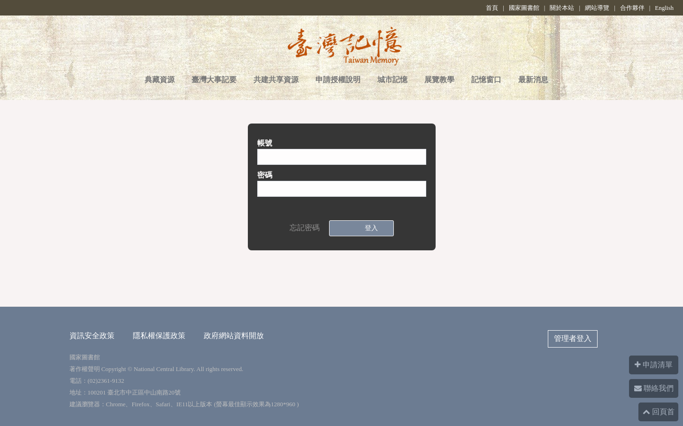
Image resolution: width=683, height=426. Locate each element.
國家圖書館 (524, 7)
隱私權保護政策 (159, 336)
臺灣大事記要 (214, 80)
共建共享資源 (276, 80)
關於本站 (562, 7)
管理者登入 (572, 338)
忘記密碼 (305, 228)
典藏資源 (160, 80)
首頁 (492, 7)
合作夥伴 (632, 7)
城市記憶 (392, 80)
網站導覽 (597, 7)
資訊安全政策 (92, 336)
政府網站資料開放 (234, 336)
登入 (369, 228)
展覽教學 (439, 80)
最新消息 (533, 80)
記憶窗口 (486, 80)
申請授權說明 (338, 80)
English (664, 7)
